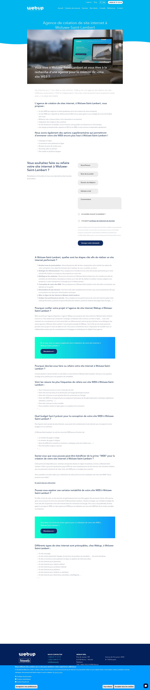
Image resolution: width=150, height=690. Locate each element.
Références (111, 8)
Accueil (60, 8)
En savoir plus (57, 672)
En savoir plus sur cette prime (45, 484)
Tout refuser (107, 686)
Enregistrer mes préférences (26, 686)
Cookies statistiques (24, 679)
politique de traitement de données (102, 222)
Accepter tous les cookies (124, 686)
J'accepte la (98, 222)
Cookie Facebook (23, 682)
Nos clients (94, 8)
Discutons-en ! (48, 352)
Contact (120, 8)
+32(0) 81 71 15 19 (115, 2)
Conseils (102, 8)
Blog (95, 2)
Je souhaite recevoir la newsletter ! (93, 215)
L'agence (88, 2)
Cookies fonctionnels (24, 676)
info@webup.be (53, 662)
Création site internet (72, 8)
